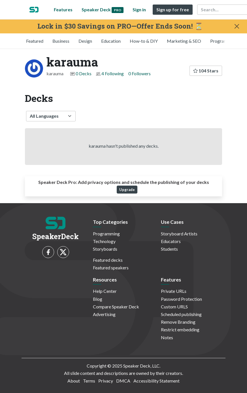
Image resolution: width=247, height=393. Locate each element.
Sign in (139, 9)
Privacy (105, 380)
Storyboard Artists (179, 233)
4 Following (112, 73)
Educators (171, 241)
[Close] (236, 26)
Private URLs (173, 291)
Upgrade (127, 189)
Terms (89, 380)
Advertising (104, 314)
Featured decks (108, 260)
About (73, 380)
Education (111, 41)
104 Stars (205, 70)
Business (60, 41)
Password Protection (181, 299)
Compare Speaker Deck (116, 306)
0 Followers (139, 73)
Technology (104, 241)
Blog (97, 299)
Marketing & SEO (184, 41)
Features (63, 9)
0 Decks (83, 73)
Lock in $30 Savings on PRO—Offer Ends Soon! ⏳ (120, 26)
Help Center (105, 291)
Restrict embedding (180, 329)
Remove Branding (178, 322)
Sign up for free (172, 9)
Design (85, 41)
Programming (223, 41)
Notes (167, 337)
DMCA (123, 380)
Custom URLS (174, 306)
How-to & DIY (144, 41)
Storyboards (105, 249)
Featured (34, 41)
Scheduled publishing (181, 314)
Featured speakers (111, 267)
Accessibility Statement (156, 380)
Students (169, 249)
